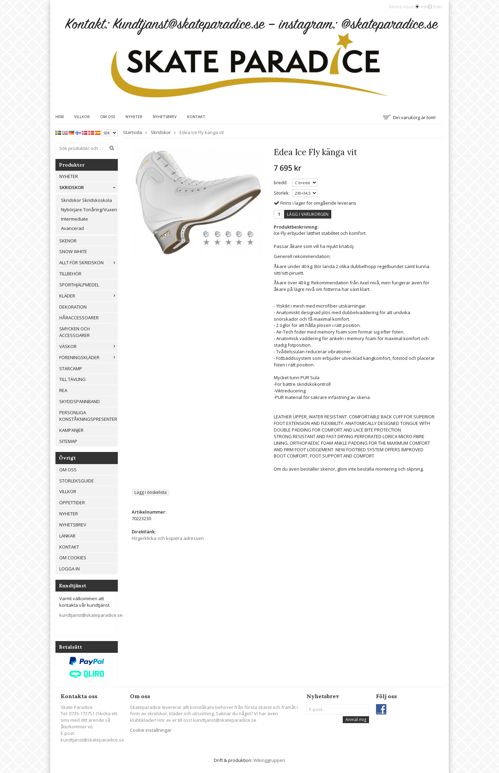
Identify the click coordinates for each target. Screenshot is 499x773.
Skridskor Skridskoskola (86, 200)
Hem (59, 116)
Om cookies (72, 557)
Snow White (73, 251)
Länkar (67, 536)
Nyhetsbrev (165, 116)
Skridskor (88, 187)
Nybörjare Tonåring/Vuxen (89, 209)
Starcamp (70, 368)
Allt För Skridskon (88, 262)
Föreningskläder (88, 357)
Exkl (438, 6)
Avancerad (72, 228)
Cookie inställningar (151, 730)
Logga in (69, 569)
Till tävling (72, 379)
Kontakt (196, 116)
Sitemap (68, 441)
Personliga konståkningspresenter (88, 415)
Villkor (82, 116)
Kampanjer (71, 430)
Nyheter (133, 116)
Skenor (68, 241)
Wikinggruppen (269, 760)
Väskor (88, 346)
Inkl (424, 6)
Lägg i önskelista (150, 492)
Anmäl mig (355, 719)
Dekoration (73, 307)
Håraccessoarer (79, 317)
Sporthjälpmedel (79, 285)
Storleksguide (76, 481)
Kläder (88, 296)
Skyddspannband (79, 401)
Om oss (107, 116)
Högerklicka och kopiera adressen (168, 538)
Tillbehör (70, 273)
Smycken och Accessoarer (74, 332)
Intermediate (74, 219)
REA (63, 390)
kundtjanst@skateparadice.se (91, 615)
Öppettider (72, 502)
